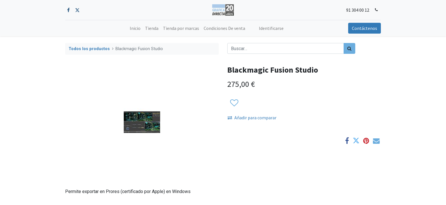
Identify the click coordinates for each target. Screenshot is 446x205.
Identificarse (271, 28)
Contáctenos (364, 28)
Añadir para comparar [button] (252, 117)
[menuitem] (135, 28)
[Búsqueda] (349, 48)
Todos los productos (89, 48)
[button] (234, 103)
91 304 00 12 (357, 10)
